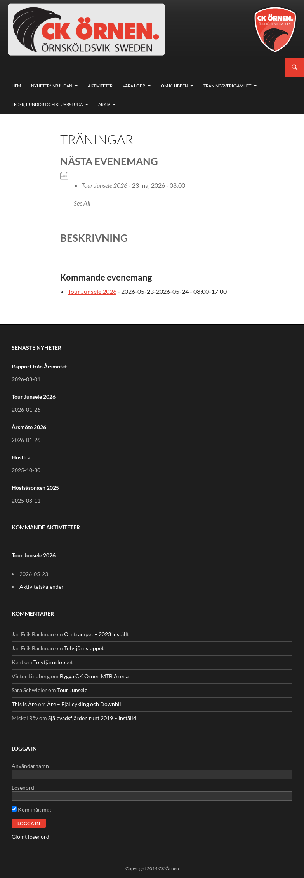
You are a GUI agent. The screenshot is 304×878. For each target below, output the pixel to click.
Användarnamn (30, 766)
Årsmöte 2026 (29, 427)
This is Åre (24, 704)
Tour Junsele (72, 690)
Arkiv (104, 104)
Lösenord (23, 787)
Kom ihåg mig (31, 809)
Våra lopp (134, 85)
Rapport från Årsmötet (39, 366)
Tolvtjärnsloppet (84, 648)
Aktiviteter (100, 85)
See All (82, 203)
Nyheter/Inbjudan (51, 85)
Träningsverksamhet (227, 85)
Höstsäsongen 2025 (35, 487)
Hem (16, 85)
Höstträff (23, 457)
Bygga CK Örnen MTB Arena (94, 676)
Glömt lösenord (30, 836)
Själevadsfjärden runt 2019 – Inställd (92, 718)
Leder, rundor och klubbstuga (47, 104)
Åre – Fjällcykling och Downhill (85, 704)
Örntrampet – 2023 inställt (96, 634)
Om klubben (174, 85)
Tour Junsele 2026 (104, 185)
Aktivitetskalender (41, 586)
